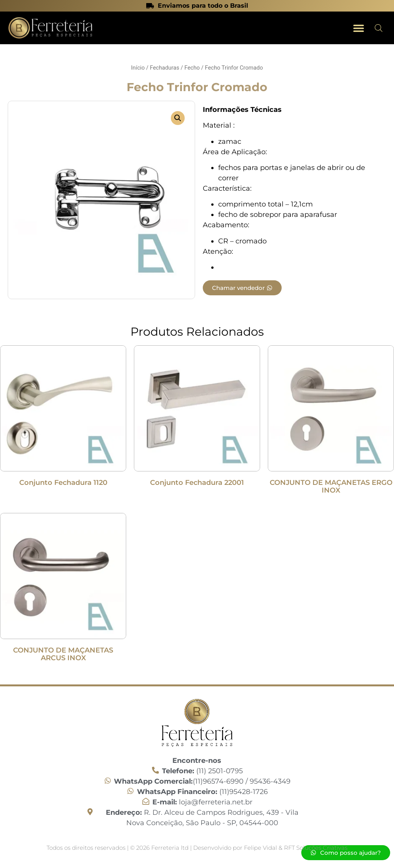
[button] (358, 28)
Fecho (192, 67)
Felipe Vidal (261, 847)
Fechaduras (164, 67)
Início (138, 67)
